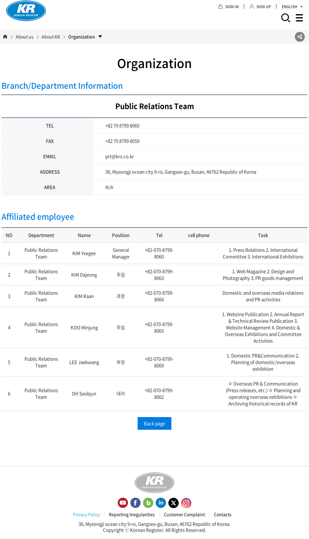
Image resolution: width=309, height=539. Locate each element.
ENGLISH (292, 6)
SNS (300, 37)
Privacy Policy (86, 514)
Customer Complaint (184, 514)
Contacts (222, 514)
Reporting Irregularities (132, 514)
